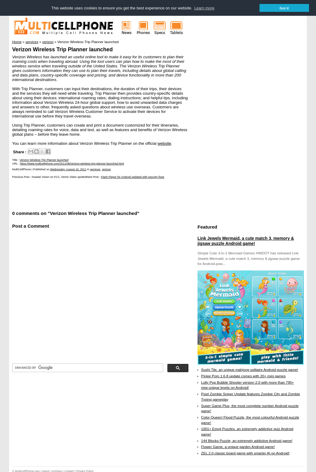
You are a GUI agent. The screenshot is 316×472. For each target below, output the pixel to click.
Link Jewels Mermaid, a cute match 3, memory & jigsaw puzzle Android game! (245, 241)
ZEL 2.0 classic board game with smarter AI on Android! (245, 453)
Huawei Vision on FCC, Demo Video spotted (59, 176)
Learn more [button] (204, 8)
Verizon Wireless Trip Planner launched (62, 49)
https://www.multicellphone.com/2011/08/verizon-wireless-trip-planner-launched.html (72, 163)
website (164, 143)
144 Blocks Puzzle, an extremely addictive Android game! (246, 440)
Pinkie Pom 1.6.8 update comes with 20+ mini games (243, 376)
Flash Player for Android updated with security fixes (132, 176)
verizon (106, 169)
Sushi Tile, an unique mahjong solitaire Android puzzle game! (249, 369)
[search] (87, 367)
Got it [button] (284, 8)
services (95, 169)
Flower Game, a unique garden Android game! (238, 447)
